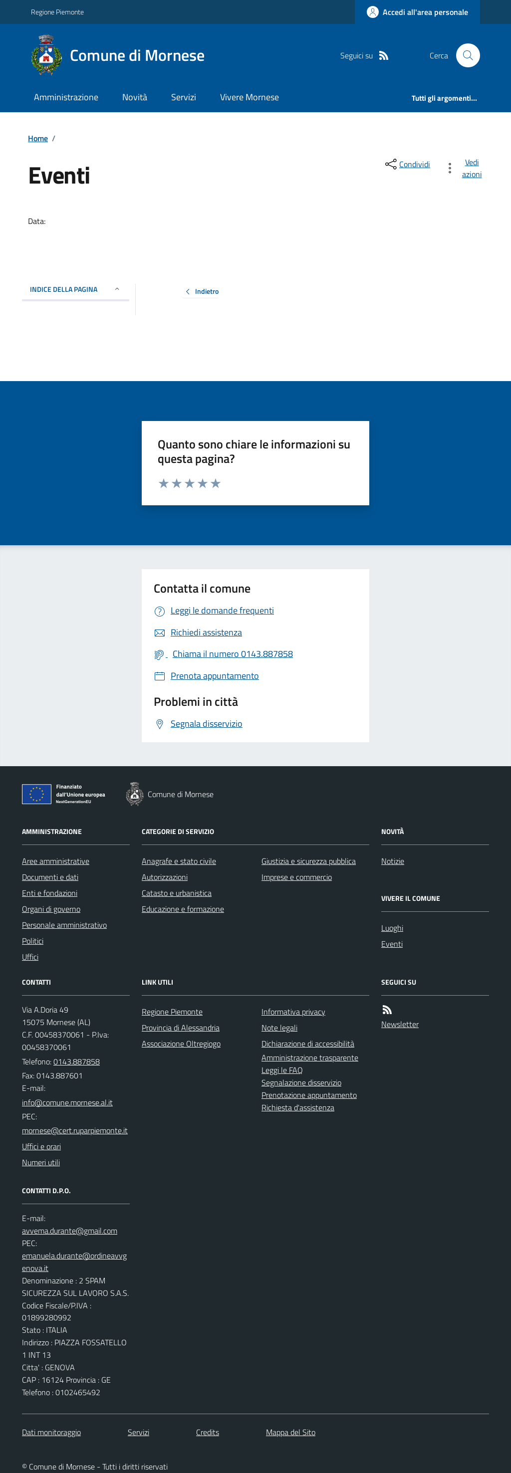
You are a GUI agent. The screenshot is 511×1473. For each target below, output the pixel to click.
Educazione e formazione (183, 909)
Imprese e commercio (296, 877)
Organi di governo (51, 909)
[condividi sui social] (406, 164)
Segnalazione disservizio (301, 1082)
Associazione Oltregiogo (181, 1044)
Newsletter (400, 1024)
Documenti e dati (50, 877)
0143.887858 (76, 1061)
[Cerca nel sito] (464, 55)
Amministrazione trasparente (309, 1057)
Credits (207, 1432)
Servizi (183, 97)
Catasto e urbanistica (177, 893)
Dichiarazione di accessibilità (307, 1044)
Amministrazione (66, 97)
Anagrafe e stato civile (179, 861)
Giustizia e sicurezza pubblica (308, 861)
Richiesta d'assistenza (297, 1107)
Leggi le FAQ (282, 1070)
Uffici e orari (41, 1146)
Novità (134, 97)
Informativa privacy (293, 1012)
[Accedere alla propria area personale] (417, 12)
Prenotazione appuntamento (309, 1095)
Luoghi (392, 928)
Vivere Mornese (249, 97)
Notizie (392, 861)
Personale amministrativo (64, 925)
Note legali (279, 1028)
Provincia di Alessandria (181, 1028)
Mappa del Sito (290, 1432)
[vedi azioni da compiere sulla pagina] (465, 168)
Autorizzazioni (165, 877)
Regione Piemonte (57, 11)
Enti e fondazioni (49, 893)
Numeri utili (41, 1162)
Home (38, 138)
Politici (32, 941)
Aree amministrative (55, 861)
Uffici (30, 957)
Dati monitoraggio (51, 1432)
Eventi (392, 944)
